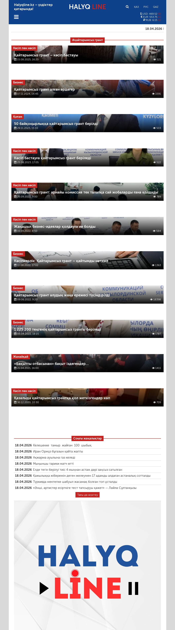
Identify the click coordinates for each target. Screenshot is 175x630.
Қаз (136, 6)
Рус (145, 6)
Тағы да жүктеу (87, 495)
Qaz (155, 6)
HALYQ (87, 7)
